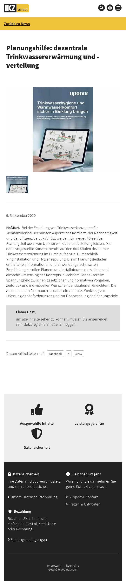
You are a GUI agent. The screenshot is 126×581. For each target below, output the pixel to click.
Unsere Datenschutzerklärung (32, 496)
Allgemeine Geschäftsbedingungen (63, 567)
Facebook (55, 354)
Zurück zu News (17, 23)
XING (78, 354)
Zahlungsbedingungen (27, 539)
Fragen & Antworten (83, 504)
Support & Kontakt (82, 496)
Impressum (54, 565)
